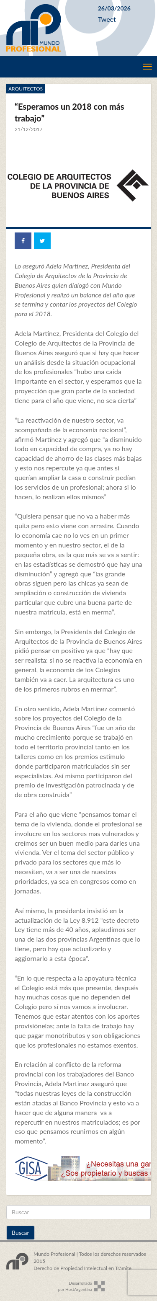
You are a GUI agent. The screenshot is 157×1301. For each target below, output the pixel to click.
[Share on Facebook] (23, 240)
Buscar (20, 1232)
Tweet (107, 19)
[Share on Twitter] (42, 240)
